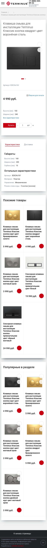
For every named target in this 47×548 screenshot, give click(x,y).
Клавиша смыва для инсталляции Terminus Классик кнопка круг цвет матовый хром (11, 279)
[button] (36, 2)
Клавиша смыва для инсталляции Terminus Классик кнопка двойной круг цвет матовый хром (12, 497)
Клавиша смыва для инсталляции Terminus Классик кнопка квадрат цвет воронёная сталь (33, 233)
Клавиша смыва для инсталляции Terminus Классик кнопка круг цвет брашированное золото (11, 233)
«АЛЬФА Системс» (18, 546)
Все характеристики (11, 118)
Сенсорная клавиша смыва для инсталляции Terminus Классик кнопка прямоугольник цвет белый (34, 281)
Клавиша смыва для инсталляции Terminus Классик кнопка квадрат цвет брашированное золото (33, 448)
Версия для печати (36, 95)
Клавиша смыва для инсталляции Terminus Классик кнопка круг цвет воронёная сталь (11, 398)
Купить (9, 125)
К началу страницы (23, 533)
